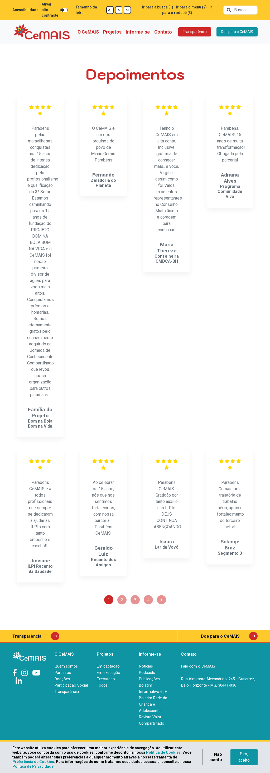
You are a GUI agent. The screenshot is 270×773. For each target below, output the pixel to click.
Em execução (108, 672)
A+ (127, 10)
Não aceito (215, 757)
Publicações (149, 679)
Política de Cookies (163, 752)
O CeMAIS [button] (88, 32)
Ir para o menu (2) (191, 7)
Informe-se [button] (138, 32)
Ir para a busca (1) (157, 7)
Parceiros (63, 672)
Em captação (108, 666)
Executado (106, 679)
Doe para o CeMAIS (237, 32)
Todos (102, 685)
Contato (163, 32)
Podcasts (147, 672)
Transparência (195, 32)
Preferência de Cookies (33, 762)
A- (110, 10)
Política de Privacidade (33, 766)
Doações (62, 679)
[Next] (161, 599)
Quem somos (66, 666)
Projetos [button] (112, 32)
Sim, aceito (244, 757)
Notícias (146, 666)
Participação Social (71, 685)
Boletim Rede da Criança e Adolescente (153, 704)
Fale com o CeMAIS (198, 666)
